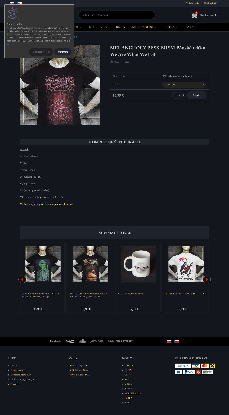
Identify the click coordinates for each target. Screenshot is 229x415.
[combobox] (184, 85)
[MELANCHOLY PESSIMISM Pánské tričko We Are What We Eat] (60, 85)
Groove (86, 370)
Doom (85, 365)
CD (76, 27)
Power (79, 374)
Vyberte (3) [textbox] (170, 84)
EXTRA (170, 27)
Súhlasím (63, 52)
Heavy (72, 374)
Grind (79, 370)
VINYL (104, 27)
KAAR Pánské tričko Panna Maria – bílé (185, 293)
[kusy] (177, 95)
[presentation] (22, 279)
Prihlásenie (194, 3)
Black (71, 365)
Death (78, 365)
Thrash (86, 374)
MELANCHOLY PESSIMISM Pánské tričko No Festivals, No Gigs (40, 295)
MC (91, 27)
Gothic (72, 370)
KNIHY (121, 27)
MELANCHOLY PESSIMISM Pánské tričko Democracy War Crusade (88, 295)
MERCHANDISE (143, 27)
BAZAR (191, 27)
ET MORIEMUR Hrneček (130, 293)
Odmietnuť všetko (41, 52)
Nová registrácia (211, 3)
